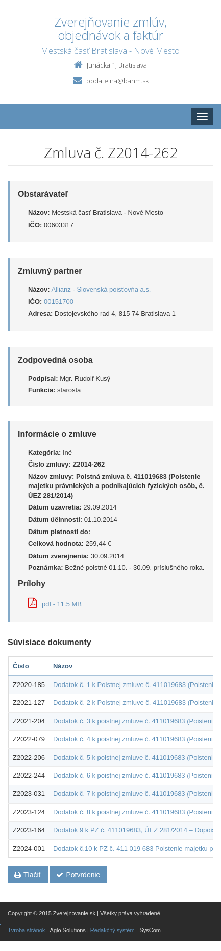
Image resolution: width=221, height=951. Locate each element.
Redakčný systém (112, 930)
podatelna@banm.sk (117, 80)
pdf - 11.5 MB (55, 604)
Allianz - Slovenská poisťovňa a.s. (101, 289)
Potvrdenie (78, 875)
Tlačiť (27, 875)
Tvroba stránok (26, 930)
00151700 (58, 301)
